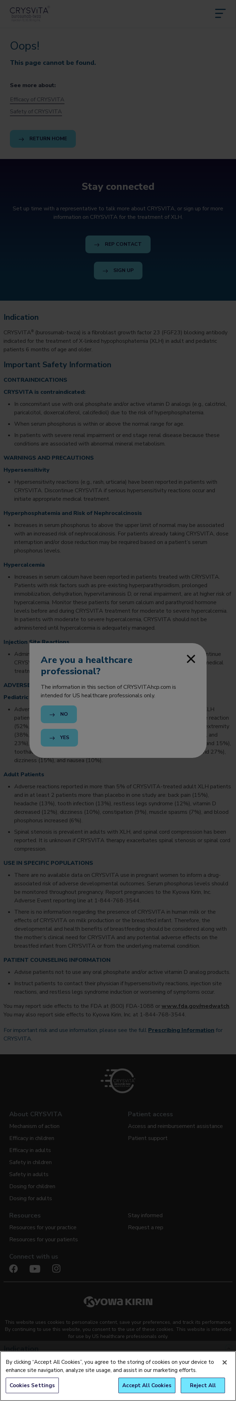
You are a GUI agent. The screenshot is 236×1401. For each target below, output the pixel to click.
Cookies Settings (32, 1385)
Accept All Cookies (147, 1385)
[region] (118, 1376)
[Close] (224, 1362)
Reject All (203, 1385)
